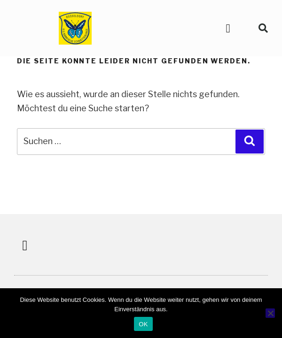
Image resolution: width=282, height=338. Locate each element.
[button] (228, 28)
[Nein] (270, 313)
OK (143, 324)
